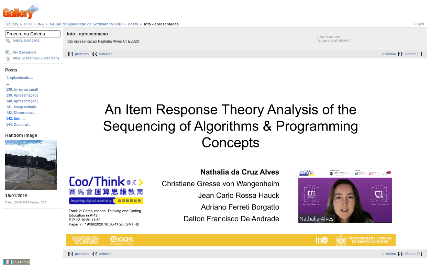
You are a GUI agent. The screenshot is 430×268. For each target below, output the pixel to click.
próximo (389, 54)
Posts (133, 24)
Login (419, 24)
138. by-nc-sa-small (22, 89)
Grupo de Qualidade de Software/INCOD (86, 24)
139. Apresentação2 (22, 95)
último (410, 54)
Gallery (11, 24)
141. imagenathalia (21, 107)
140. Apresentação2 (22, 101)
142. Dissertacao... (21, 113)
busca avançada (26, 40)
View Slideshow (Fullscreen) (36, 58)
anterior (105, 54)
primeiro (82, 54)
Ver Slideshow (24, 52)
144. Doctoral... (18, 124)
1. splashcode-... (19, 78)
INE (41, 24)
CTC (28, 24)
